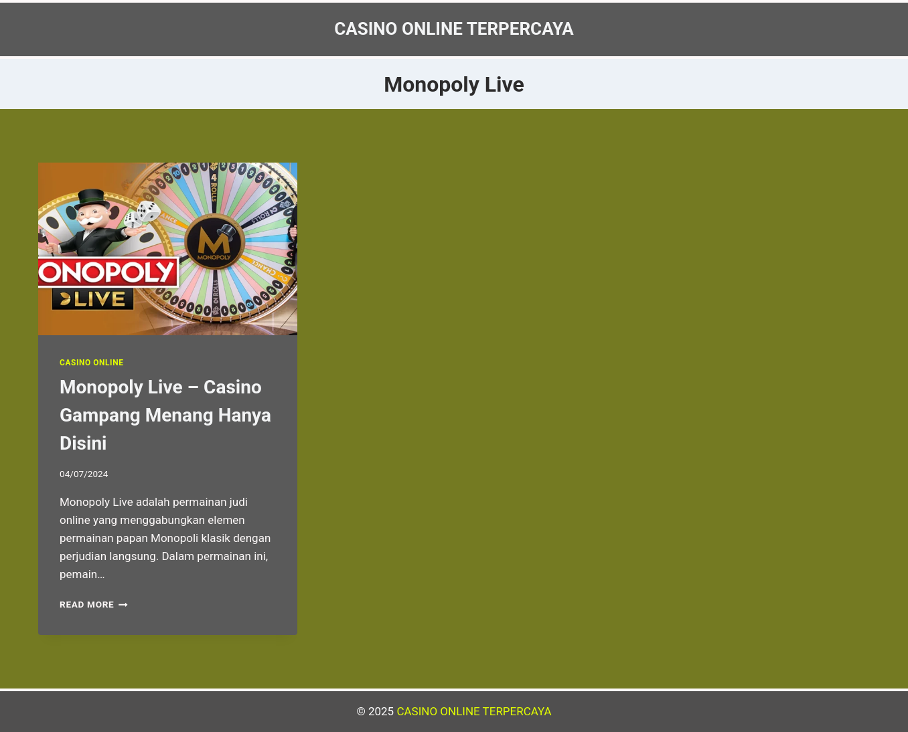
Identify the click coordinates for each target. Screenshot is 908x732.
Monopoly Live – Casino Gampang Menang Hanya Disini (165, 415)
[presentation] (167, 249)
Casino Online (91, 362)
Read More (94, 604)
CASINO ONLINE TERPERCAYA (473, 711)
